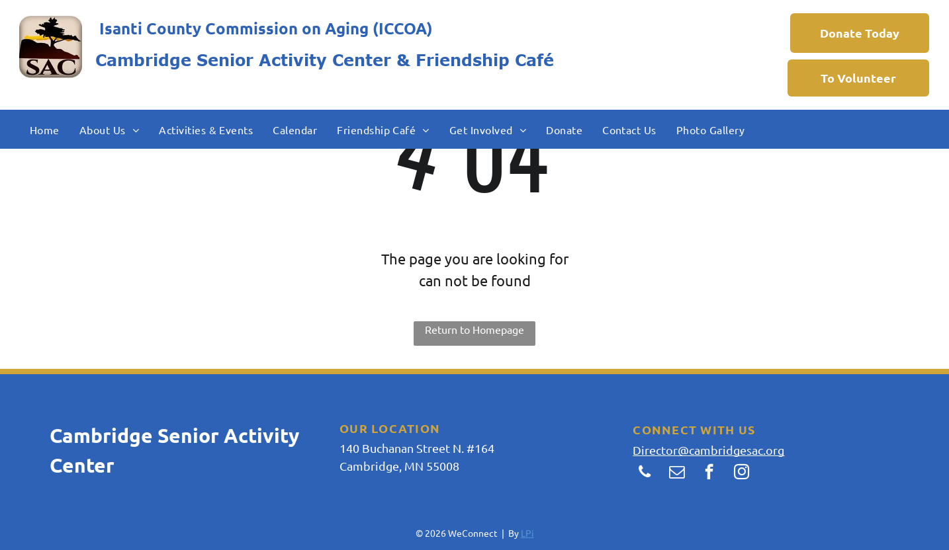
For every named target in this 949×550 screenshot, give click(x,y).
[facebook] (709, 473)
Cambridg (95, 435)
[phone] (644, 473)
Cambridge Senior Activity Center (243, 59)
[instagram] (741, 473)
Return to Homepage (474, 329)
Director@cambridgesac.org (708, 450)
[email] (676, 473)
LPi (527, 533)
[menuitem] (44, 129)
